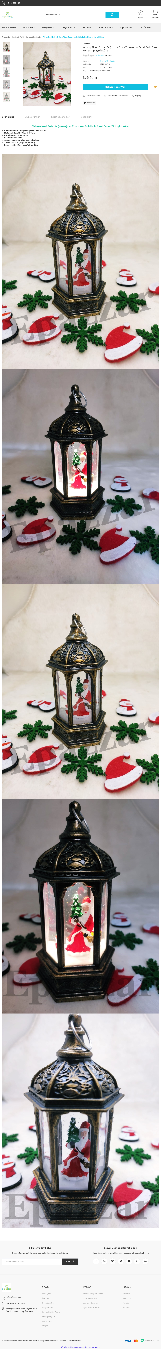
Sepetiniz (126, 1308)
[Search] (80, 15)
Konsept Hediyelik (107, 61)
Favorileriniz (127, 1304)
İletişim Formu (47, 1308)
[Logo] (7, 15)
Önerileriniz (86, 117)
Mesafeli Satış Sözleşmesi (93, 1294)
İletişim (45, 1326)
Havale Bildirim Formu (51, 1313)
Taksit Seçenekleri (60, 117)
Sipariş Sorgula (48, 1317)
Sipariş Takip (128, 1299)
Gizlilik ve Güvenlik (90, 1299)
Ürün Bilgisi (8, 117)
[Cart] (155, 15)
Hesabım (126, 1294)
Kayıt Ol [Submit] (69, 1261)
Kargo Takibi (47, 1322)
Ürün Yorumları (32, 117)
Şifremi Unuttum (48, 1304)
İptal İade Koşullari (90, 1304)
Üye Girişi (45, 1299)
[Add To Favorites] (155, 87)
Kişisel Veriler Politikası (91, 1308)
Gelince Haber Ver (115, 87)
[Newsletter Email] (40, 1262)
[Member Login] (141, 15)
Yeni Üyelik (46, 1294)
